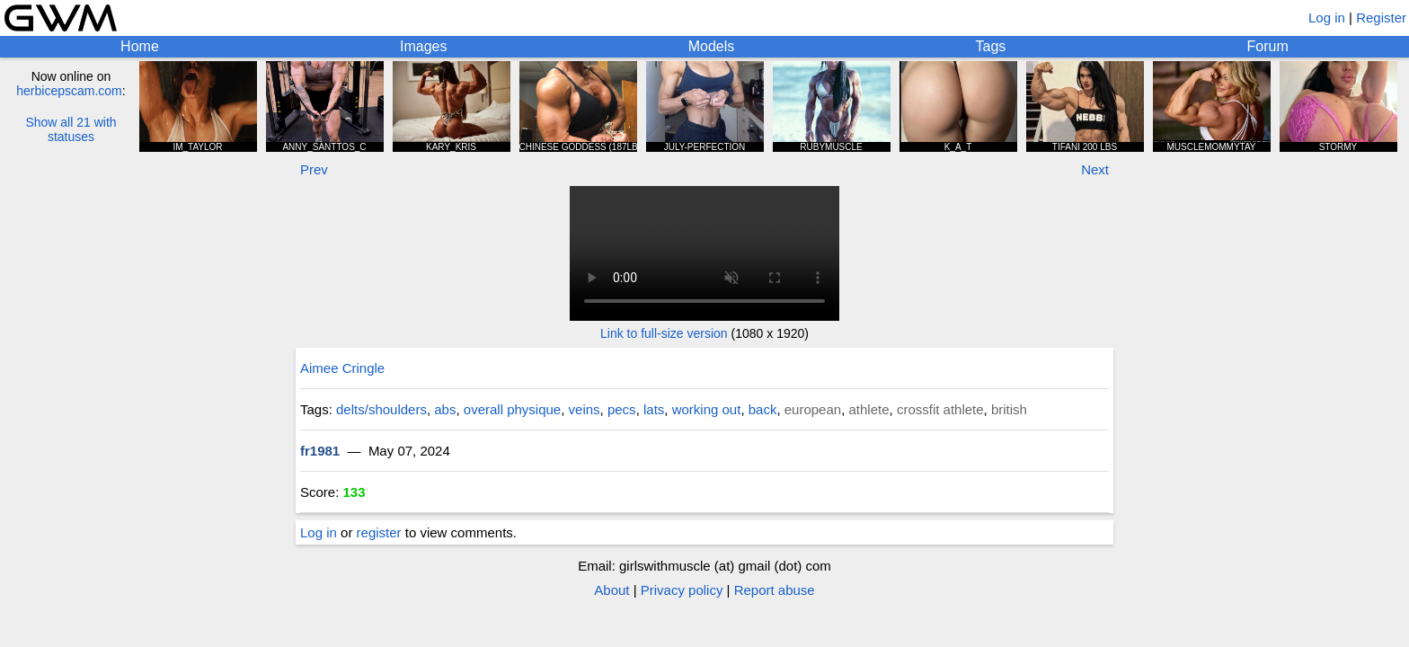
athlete (869, 409)
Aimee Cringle (342, 368)
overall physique (512, 409)
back (763, 409)
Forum (1268, 46)
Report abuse (774, 590)
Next (1095, 169)
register (379, 532)
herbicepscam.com (69, 91)
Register (1381, 17)
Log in (1326, 17)
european (812, 409)
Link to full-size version (664, 333)
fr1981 (320, 450)
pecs (621, 409)
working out (706, 409)
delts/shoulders (381, 409)
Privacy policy (682, 590)
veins (584, 409)
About (611, 590)
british (1009, 409)
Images (423, 46)
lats (653, 409)
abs (445, 409)
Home (139, 46)
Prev (314, 169)
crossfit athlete (940, 409)
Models (711, 46)
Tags (991, 46)
